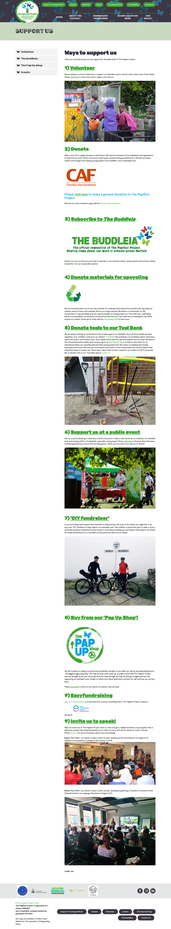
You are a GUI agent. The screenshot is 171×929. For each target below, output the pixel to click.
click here (75, 77)
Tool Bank (110, 337)
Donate (73, 5)
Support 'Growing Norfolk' (54, 5)
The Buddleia (29, 58)
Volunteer (86, 5)
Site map (19, 919)
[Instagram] (146, 890)
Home (59, 17)
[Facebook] (140, 890)
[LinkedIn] (152, 890)
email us (74, 733)
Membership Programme (100, 17)
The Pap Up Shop (115, 5)
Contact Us (149, 5)
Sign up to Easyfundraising (75, 702)
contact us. (106, 353)
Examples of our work (128, 17)
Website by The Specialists (26, 921)
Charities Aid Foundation (110, 203)
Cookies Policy (41, 919)
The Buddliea (133, 5)
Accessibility (29, 919)
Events (99, 5)
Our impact (148, 17)
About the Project (75, 17)
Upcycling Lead (111, 319)
